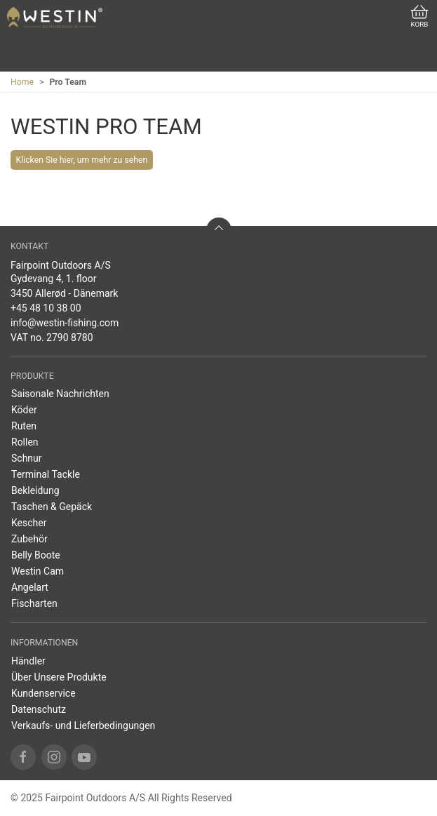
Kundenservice (43, 693)
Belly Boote (35, 555)
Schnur (26, 458)
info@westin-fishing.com (65, 322)
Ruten (23, 426)
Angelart (29, 587)
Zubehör (29, 538)
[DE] (54, 17)
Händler (28, 661)
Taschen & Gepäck (51, 506)
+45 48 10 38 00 (46, 308)
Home (22, 82)
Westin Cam (37, 571)
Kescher (28, 522)
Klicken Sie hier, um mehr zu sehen (82, 160)
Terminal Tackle (45, 474)
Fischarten (34, 603)
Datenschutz (38, 709)
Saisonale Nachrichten (60, 393)
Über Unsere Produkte (59, 677)
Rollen (25, 442)
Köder (24, 409)
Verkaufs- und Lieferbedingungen (83, 725)
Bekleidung (35, 490)
